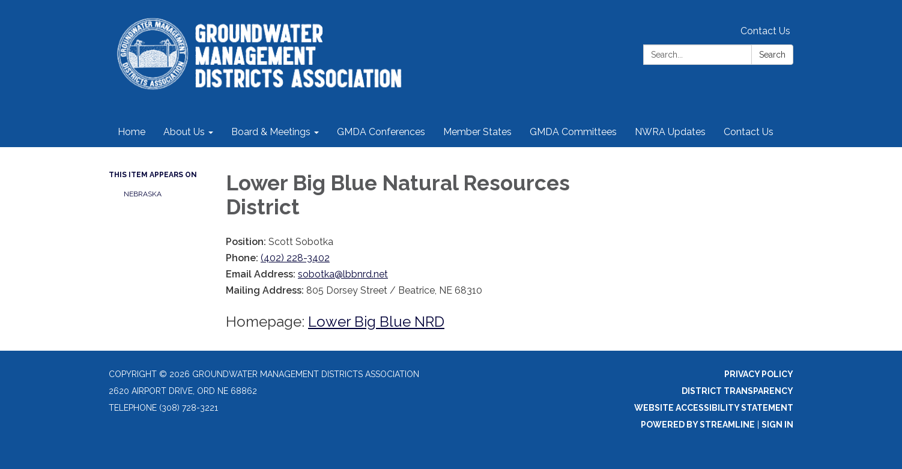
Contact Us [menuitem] (748, 132)
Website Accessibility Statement (713, 408)
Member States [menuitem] (477, 132)
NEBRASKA (143, 194)
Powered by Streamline (698, 424)
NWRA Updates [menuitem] (670, 132)
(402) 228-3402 (295, 258)
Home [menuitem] (131, 132)
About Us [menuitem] (184, 132)
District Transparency (737, 391)
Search (772, 54)
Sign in (777, 424)
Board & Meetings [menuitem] (270, 132)
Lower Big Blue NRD (376, 321)
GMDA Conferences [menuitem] (381, 132)
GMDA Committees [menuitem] (573, 132)
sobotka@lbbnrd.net (343, 274)
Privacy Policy (758, 374)
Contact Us (765, 31)
